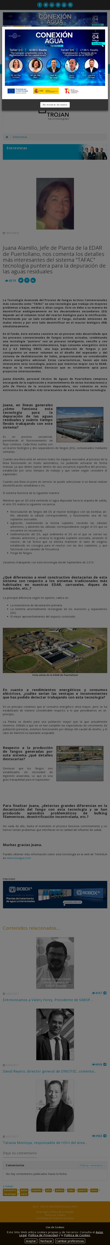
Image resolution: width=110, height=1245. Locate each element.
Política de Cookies (77, 1235)
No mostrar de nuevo (55, 104)
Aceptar (31, 1241)
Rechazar (46, 1241)
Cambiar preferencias (70, 1241)
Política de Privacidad (43, 1235)
